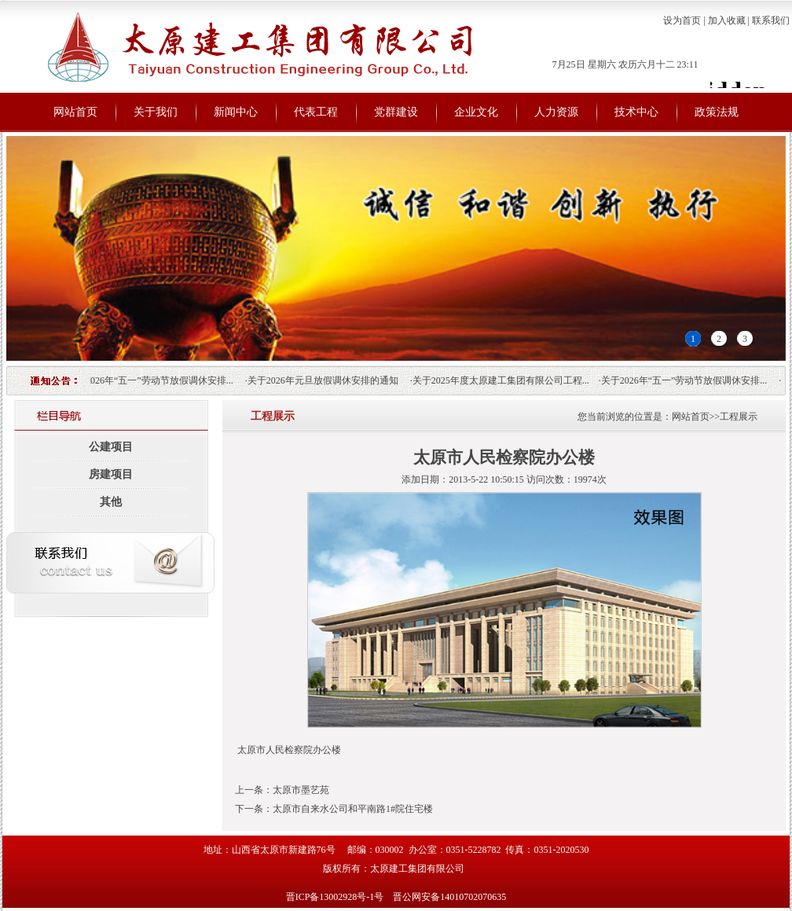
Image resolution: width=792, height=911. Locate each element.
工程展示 (738, 416)
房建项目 (111, 474)
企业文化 (476, 112)
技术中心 (636, 112)
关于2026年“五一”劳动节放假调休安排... (155, 380)
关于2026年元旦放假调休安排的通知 (327, 380)
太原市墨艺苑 (301, 789)
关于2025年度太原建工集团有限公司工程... (505, 380)
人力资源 (556, 112)
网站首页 (75, 112)
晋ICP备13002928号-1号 (336, 896)
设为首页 (682, 20)
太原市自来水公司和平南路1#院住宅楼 (353, 808)
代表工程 (316, 112)
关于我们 (156, 112)
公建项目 (111, 447)
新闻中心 (236, 112)
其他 (111, 502)
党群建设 (396, 112)
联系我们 (771, 20)
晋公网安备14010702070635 (449, 896)
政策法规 (717, 112)
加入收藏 (727, 20)
